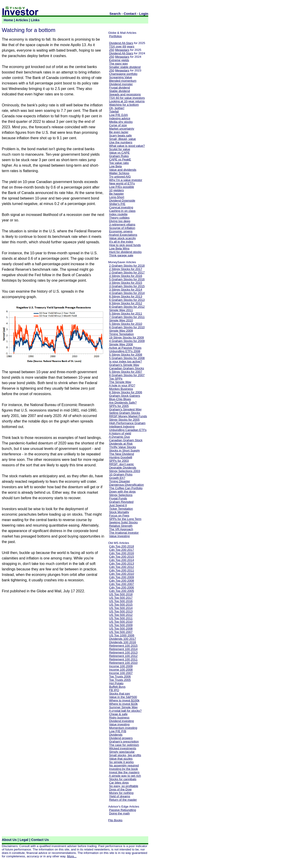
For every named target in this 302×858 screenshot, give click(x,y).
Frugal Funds (118, 498)
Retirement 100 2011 (123, 659)
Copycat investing (121, 207)
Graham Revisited (121, 502)
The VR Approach (121, 529)
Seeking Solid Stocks (123, 522)
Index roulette (118, 214)
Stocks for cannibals (122, 779)
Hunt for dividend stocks (125, 252)
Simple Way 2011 (121, 310)
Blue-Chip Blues (120, 399)
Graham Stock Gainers (124, 395)
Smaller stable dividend (125, 67)
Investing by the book (123, 769)
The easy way (118, 63)
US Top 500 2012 (121, 615)
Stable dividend (119, 91)
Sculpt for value (119, 149)
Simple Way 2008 (121, 344)
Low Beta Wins (119, 248)
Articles (22, 20)
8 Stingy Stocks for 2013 (125, 296)
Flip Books (115, 820)
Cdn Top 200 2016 (121, 553)
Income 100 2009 (121, 666)
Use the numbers (120, 142)
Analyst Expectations (123, 234)
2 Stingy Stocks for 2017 (125, 269)
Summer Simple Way (123, 707)
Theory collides (119, 217)
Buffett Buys (117, 686)
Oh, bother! (116, 108)
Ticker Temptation (121, 508)
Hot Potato (116, 683)
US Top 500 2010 (121, 621)
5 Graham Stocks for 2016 (127, 279)
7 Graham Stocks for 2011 (127, 317)
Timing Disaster (119, 481)
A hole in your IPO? (122, 385)
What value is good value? (127, 145)
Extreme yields (119, 60)
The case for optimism (124, 745)
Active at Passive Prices (125, 347)
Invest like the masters (124, 772)
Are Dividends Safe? (123, 402)
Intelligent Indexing (122, 426)
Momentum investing (123, 727)
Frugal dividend (119, 87)
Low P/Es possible (121, 187)
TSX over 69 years (121, 46)
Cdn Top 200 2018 (121, 546)
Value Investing (119, 536)
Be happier (116, 193)
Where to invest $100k (124, 700)
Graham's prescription (124, 741)
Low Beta (115, 166)
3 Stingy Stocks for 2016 (125, 276)
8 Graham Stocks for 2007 (127, 375)
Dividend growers (121, 738)
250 (111, 50)
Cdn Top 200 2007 (121, 584)
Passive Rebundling (122, 810)
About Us (9, 840)
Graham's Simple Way (124, 365)
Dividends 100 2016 (122, 642)
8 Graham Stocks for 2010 (127, 327)
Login (143, 14)
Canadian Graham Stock (126, 440)
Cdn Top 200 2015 (121, 556)
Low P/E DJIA (118, 115)
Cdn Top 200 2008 (121, 580)
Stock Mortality (119, 512)
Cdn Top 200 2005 (121, 591)
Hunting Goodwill (120, 457)
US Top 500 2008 (121, 628)
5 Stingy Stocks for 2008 (125, 354)
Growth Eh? (117, 478)
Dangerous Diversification (126, 484)
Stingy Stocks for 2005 (124, 419)
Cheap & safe (118, 714)
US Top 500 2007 (121, 632)
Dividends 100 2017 (122, 638)
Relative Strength (120, 525)
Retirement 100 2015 (123, 645)
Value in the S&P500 (123, 697)
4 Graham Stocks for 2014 (127, 293)
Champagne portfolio (123, 74)
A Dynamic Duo (119, 436)
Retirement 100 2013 (123, 652)
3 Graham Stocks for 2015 (127, 286)
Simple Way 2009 (121, 330)
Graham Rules (119, 156)
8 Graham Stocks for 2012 (127, 306)
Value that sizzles (121, 758)
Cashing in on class (122, 211)
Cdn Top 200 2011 (121, 570)
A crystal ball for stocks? (125, 710)
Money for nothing (121, 793)
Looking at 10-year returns (127, 101)
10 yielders (116, 190)
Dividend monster (121, 84)
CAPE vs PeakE (120, 159)
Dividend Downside (122, 200)
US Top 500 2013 (121, 611)
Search (115, 14)
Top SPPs (115, 378)
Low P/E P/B (117, 731)
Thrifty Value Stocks (122, 447)
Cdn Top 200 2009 (121, 577)
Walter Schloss (119, 173)
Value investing (119, 724)
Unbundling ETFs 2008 (124, 351)
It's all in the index (121, 241)
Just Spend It (118, 505)
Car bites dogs (119, 782)
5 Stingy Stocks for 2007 (125, 371)
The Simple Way (120, 382)
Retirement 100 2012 (123, 656)
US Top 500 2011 (121, 618)
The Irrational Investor (124, 532)
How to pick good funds (125, 245)
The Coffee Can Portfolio (125, 488)
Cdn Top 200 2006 (121, 587)
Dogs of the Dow (120, 789)
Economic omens (120, 231)
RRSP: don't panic (121, 464)
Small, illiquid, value (122, 139)
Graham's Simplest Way (125, 409)
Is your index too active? (125, 361)
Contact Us (40, 840)
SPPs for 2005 (119, 406)
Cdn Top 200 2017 (121, 549)
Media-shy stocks (121, 121)
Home (8, 20)
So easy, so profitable (123, 786)
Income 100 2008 (121, 669)
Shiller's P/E (117, 204)
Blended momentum (122, 80)
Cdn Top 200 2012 (121, 567)
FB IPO (114, 690)
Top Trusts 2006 (120, 676)
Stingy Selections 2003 (124, 471)
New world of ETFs (122, 183)
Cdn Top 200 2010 (121, 573)
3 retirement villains (122, 224)
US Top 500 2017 (121, 597)
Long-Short (116, 197)
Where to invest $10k (123, 704)
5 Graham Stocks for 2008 (127, 358)
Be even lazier (118, 132)
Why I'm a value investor (125, 180)
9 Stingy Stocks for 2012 (125, 303)
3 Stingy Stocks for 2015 (125, 282)
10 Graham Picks (120, 474)
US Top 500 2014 (121, 608)
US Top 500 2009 (121, 625)
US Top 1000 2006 (121, 635)
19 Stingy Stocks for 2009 (126, 337)
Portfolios (115, 36)
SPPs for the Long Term (125, 519)
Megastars (122, 50)
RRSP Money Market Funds (128, 416)
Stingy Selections (120, 495)
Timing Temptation (121, 334)
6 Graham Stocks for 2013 (127, 300)
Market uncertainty (121, 128)
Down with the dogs (122, 491)
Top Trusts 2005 (120, 680)
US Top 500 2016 (121, 601)
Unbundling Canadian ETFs (128, 430)
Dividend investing (121, 721)
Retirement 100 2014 (123, 649)
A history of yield (120, 433)
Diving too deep (119, 221)
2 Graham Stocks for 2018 (127, 265)
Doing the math (119, 813)
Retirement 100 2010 (123, 662)
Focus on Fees (119, 515)
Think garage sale (121, 255)
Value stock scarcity (122, 238)
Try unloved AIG (120, 176)
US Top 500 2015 (121, 604)
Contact (130, 14)
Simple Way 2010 (121, 320)
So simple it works (121, 762)
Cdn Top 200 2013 (121, 563)
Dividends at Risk (121, 443)
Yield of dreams (119, 796)
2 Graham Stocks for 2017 (127, 272)
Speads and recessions (125, 94)
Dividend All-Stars (121, 43)
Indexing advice (119, 118)
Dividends (116, 734)
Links (35, 20)
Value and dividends (122, 169)
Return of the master (123, 799)
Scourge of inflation (122, 228)
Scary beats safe (120, 135)
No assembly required (124, 765)
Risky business (119, 717)
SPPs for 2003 (119, 460)
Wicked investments (122, 748)
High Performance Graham (127, 423)
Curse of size (118, 125)
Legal (23, 840)
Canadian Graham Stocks (126, 368)
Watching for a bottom (124, 104)
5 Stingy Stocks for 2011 (125, 313)
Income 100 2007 (121, 673)
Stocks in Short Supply (124, 450)
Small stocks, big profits (125, 755)
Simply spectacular (122, 751)
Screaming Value (120, 77)
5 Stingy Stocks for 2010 (125, 323)
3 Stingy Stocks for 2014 (125, 289)
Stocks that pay (119, 693)
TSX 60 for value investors (127, 98)
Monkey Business (121, 389)
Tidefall (114, 111)
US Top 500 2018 (121, 594)
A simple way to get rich (125, 775)
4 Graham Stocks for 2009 (127, 341)
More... (71, 856)
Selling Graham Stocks (124, 413)
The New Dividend (121, 454)
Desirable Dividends (122, 467)
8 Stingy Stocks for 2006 (125, 392)
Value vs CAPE (119, 152)
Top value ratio (119, 163)
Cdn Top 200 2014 (121, 560)
